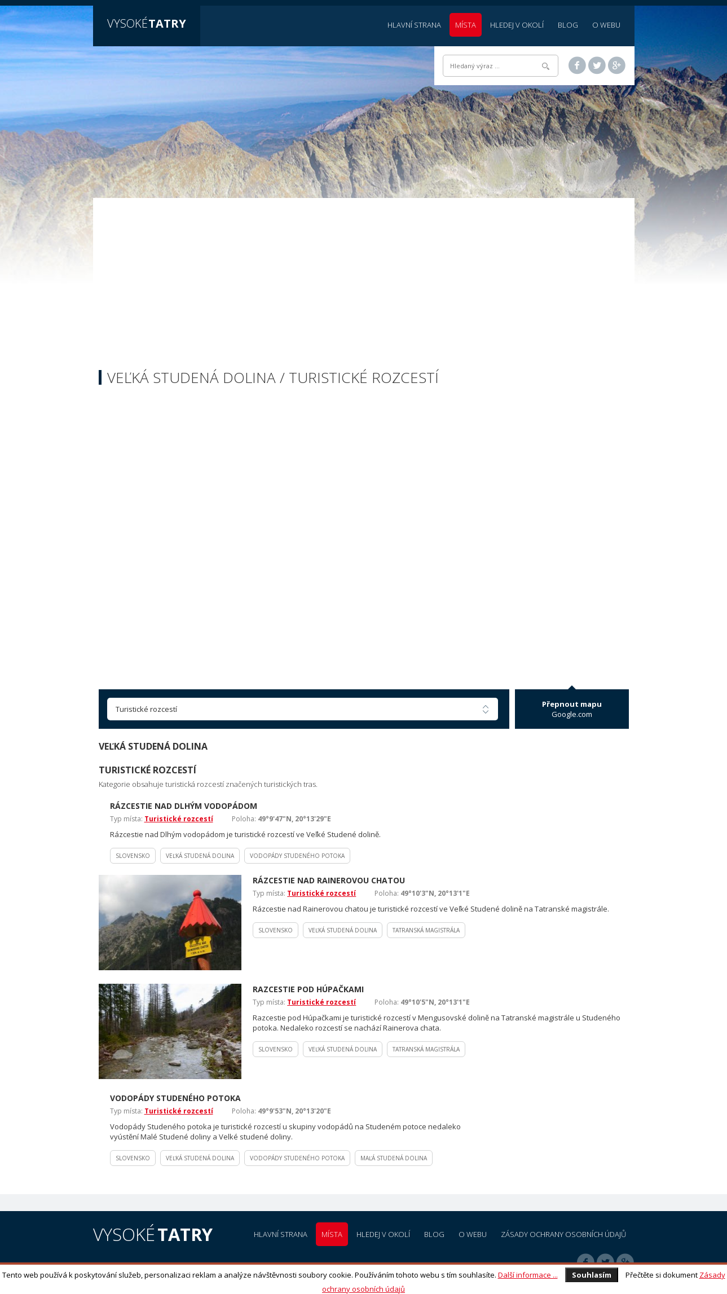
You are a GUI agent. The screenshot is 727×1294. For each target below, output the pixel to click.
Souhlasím (591, 1275)
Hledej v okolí (517, 25)
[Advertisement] (364, 285)
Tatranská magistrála (426, 930)
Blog (568, 25)
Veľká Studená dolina (200, 856)
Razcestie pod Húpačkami (308, 989)
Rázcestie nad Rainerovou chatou (329, 880)
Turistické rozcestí (178, 819)
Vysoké (146, 23)
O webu (606, 25)
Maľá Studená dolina (393, 1158)
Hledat (546, 66)
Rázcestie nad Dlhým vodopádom (183, 805)
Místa (465, 25)
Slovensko (133, 856)
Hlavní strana (414, 25)
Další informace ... (528, 1275)
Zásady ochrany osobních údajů (563, 1234)
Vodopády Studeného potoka (297, 856)
